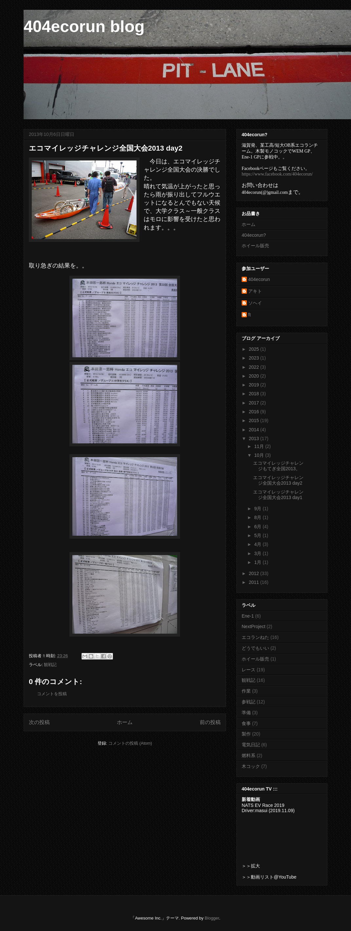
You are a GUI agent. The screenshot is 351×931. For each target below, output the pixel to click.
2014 (254, 429)
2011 (254, 582)
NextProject (253, 626)
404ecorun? (254, 235)
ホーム (125, 722)
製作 (246, 733)
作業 (246, 691)
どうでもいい (255, 648)
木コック (251, 766)
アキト (255, 291)
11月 (259, 446)
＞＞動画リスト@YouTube (269, 877)
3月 (258, 553)
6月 (258, 526)
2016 (254, 411)
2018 (254, 393)
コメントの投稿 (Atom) (130, 743)
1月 (258, 562)
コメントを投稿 (52, 693)
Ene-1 (248, 616)
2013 (254, 438)
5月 (258, 535)
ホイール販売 (255, 245)
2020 (254, 376)
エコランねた (255, 637)
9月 (258, 508)
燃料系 (248, 755)
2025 (254, 349)
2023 (254, 358)
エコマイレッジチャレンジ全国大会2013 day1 (278, 494)
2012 (254, 573)
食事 (246, 723)
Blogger (212, 918)
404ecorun (259, 279)
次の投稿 (39, 722)
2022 (254, 367)
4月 (258, 544)
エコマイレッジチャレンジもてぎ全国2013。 (278, 465)
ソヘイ (255, 303)
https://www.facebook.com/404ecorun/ (277, 174)
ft (249, 314)
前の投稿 (210, 722)
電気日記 (251, 744)
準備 (246, 712)
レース (248, 669)
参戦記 (248, 701)
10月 (259, 455)
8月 (258, 517)
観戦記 (50, 664)
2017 (254, 402)
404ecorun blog (84, 26)
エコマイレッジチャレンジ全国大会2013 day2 (278, 480)
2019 (254, 384)
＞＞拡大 (251, 865)
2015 (254, 420)
